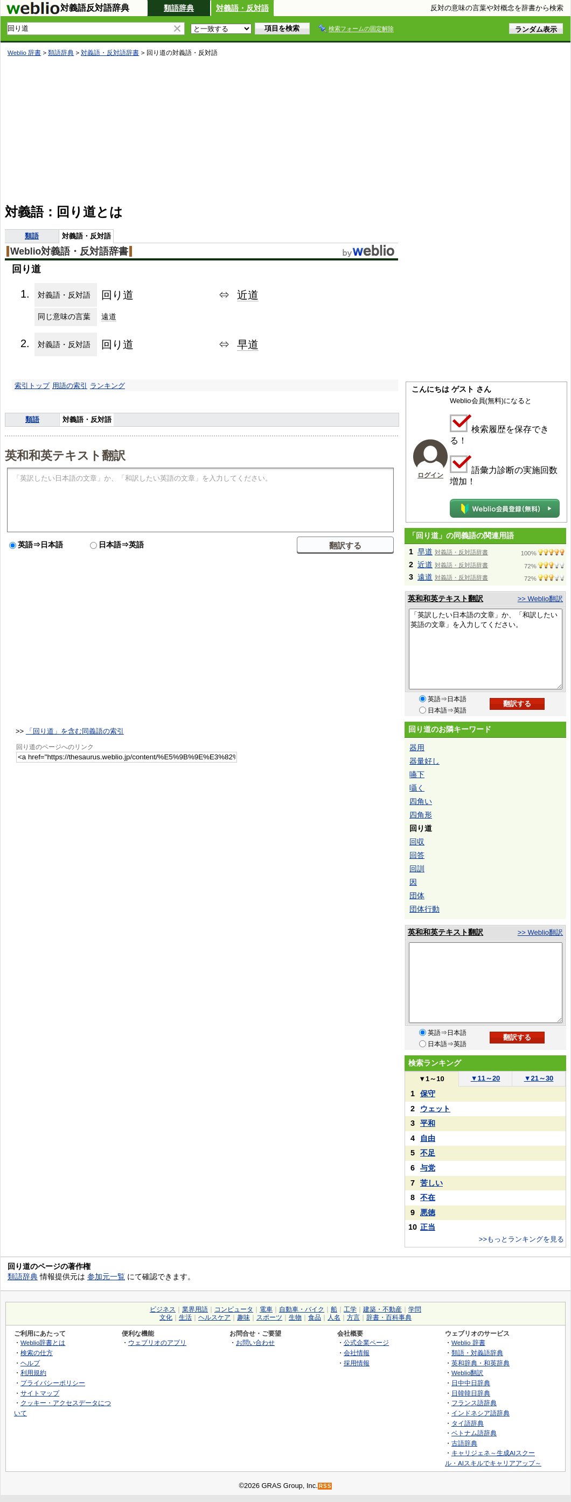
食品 (314, 1317)
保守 (427, 1093)
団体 (416, 895)
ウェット (435, 1108)
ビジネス (163, 1309)
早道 (248, 344)
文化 (165, 1317)
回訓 (416, 868)
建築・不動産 (382, 1309)
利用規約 (33, 1372)
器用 (416, 747)
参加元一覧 (106, 1276)
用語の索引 (69, 386)
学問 (414, 1309)
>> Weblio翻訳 (540, 599)
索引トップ (32, 386)
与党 (427, 1167)
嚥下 (416, 774)
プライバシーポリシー (52, 1382)
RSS (325, 1486)
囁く (416, 788)
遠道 (108, 316)
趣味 (243, 1317)
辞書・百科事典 (389, 1317)
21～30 (539, 1078)
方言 (353, 1317)
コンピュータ (233, 1309)
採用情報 (357, 1362)
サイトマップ (39, 1393)
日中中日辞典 (470, 1382)
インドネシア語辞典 (480, 1412)
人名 (334, 1317)
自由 (427, 1138)
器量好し (424, 761)
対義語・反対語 (242, 8)
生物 (295, 1317)
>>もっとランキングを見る (521, 1239)
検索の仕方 (36, 1352)
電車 (266, 1309)
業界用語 (195, 1309)
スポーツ (269, 1317)
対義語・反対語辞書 (110, 53)
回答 (416, 855)
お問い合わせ (255, 1342)
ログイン (430, 475)
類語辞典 (179, 8)
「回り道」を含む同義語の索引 (75, 731)
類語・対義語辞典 (477, 1352)
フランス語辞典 (474, 1402)
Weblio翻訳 (467, 1372)
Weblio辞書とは (42, 1342)
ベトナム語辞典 (474, 1432)
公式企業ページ (366, 1342)
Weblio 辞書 (24, 53)
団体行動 (424, 909)
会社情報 (357, 1352)
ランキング (107, 386)
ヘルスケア (214, 1317)
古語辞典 (464, 1443)
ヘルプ (30, 1362)
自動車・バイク (301, 1309)
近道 (248, 295)
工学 (350, 1309)
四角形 (420, 814)
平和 (427, 1123)
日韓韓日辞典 (470, 1393)
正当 (427, 1227)
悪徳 (427, 1212)
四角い (420, 801)
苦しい (431, 1183)
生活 (185, 1317)
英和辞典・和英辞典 (480, 1362)
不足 (427, 1152)
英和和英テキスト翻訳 (65, 455)
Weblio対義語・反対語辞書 (69, 251)
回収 (416, 841)
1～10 (431, 1079)
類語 (32, 236)
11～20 (485, 1078)
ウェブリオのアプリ (157, 1342)
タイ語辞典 (467, 1423)
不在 (427, 1197)
